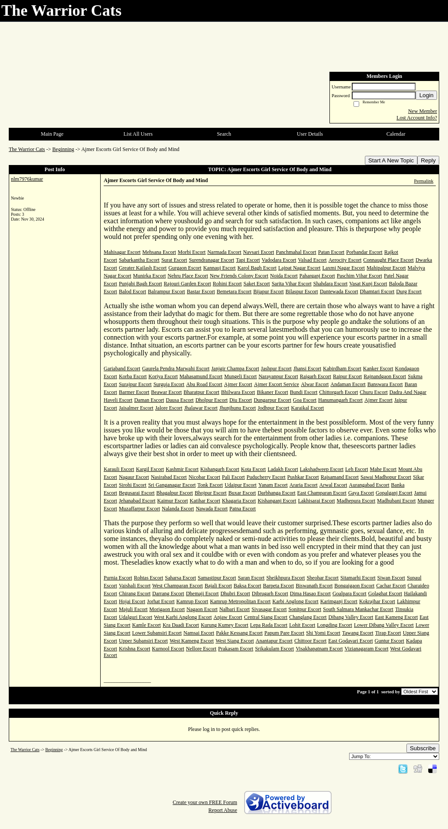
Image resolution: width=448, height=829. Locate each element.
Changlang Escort (308, 617)
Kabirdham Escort (342, 368)
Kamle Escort (146, 625)
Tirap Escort (388, 633)
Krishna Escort (134, 649)
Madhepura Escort (356, 501)
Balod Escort (132, 291)
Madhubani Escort (396, 501)
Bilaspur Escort (302, 291)
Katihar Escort (205, 501)
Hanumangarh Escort (340, 400)
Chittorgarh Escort (338, 392)
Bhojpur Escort (211, 493)
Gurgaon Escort (184, 268)
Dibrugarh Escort (270, 593)
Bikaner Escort (272, 392)
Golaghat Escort (385, 593)
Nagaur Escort (134, 477)
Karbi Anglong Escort (295, 601)
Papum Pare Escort (284, 633)
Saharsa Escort (180, 578)
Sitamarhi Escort (357, 578)
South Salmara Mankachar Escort (358, 609)
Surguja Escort (169, 384)
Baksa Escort (247, 586)
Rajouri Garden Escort (187, 284)
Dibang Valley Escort (351, 617)
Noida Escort (284, 276)
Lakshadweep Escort (321, 469)
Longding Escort (334, 625)
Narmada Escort (224, 252)
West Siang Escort (235, 641)
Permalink (423, 180)
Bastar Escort (201, 291)
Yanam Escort (272, 485)
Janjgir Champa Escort (235, 368)
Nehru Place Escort (188, 276)
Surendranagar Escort (211, 260)
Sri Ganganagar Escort (172, 485)
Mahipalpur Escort (386, 268)
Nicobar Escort (204, 477)
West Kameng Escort (192, 641)
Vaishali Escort (134, 586)
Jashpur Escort (276, 368)
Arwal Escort (333, 485)
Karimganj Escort (338, 601)
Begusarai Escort (137, 493)
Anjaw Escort (228, 617)
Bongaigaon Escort (354, 586)
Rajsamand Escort (340, 477)
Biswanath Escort (314, 586)
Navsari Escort (258, 252)
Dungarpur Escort (272, 400)
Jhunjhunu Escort (237, 408)
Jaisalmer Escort (136, 408)
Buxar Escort (242, 493)
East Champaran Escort (321, 493)
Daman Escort (149, 400)
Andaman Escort (347, 384)
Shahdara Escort (330, 284)
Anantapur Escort (274, 641)
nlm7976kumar (27, 179)
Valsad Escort (312, 260)
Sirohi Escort (133, 485)
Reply (428, 160)
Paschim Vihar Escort (359, 276)
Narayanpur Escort (278, 376)
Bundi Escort (304, 392)
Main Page (52, 134)
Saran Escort (251, 578)
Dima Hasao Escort (310, 593)
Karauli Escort (119, 469)
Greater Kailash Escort (143, 268)
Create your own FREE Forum (205, 802)
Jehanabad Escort (137, 501)
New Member (422, 111)
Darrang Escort (168, 593)
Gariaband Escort (122, 368)
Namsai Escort (198, 633)
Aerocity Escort (345, 260)
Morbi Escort (192, 252)
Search (224, 134)
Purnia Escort (118, 578)
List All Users (138, 134)
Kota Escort (253, 469)
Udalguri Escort (135, 617)
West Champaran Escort (177, 586)
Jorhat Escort (161, 601)
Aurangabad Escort (369, 485)
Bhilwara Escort (238, 392)
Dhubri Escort (235, 593)
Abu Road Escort (204, 384)
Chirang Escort (134, 593)
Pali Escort (233, 477)
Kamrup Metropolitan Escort (240, 601)
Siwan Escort (391, 578)
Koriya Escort (163, 376)
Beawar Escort (166, 392)
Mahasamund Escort (200, 376)
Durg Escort (409, 291)
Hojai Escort (132, 601)
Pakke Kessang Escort (239, 633)
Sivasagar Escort (269, 609)
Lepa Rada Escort (268, 625)
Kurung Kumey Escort (224, 625)
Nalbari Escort (234, 609)
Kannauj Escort (219, 268)
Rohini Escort (227, 284)
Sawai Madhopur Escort (385, 477)
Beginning (63, 149)
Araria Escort (304, 485)
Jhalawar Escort (200, 408)
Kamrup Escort (192, 601)
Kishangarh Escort (219, 469)
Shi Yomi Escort (323, 633)
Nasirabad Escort (169, 477)
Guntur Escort (389, 641)
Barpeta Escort (278, 586)
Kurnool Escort (168, 649)
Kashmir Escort (182, 469)
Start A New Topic (391, 160)
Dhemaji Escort (202, 593)
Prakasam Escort (235, 649)
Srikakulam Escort (274, 649)
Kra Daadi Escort (181, 625)
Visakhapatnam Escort (319, 649)
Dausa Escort (180, 400)
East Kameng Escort (396, 617)
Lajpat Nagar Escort (299, 268)
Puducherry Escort (266, 477)
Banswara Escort (385, 384)
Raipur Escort (347, 376)
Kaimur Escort (172, 501)
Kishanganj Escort (277, 501)
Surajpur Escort (135, 384)
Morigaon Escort (167, 609)
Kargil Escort (150, 469)
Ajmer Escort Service (276, 384)
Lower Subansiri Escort (157, 633)
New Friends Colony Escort (239, 276)
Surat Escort (174, 260)
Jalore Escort (168, 408)
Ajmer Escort (238, 384)
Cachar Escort (391, 586)
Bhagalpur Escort (174, 493)
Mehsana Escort (159, 252)
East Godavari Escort (350, 641)
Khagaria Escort (239, 501)
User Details (310, 134)
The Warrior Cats (27, 149)
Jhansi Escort (308, 368)
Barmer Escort (134, 392)
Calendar (395, 134)
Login (426, 95)
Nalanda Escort (178, 509)
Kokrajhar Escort (377, 601)
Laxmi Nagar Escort (343, 268)
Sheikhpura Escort (285, 578)
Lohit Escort (302, 625)
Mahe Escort (383, 469)
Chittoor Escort (310, 641)
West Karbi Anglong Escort (183, 617)
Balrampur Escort (166, 291)
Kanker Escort (378, 368)
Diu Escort (240, 400)
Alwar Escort (315, 384)
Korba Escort (133, 376)
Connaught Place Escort (388, 260)
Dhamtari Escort (377, 291)
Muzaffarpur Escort (139, 509)
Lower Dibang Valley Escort (384, 625)
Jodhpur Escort (273, 408)
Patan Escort (331, 252)
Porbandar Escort (364, 252)
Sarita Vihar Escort (292, 284)
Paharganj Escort (317, 276)
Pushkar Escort (303, 477)
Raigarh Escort (315, 376)
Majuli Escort (133, 609)
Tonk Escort (210, 485)
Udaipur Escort (240, 485)
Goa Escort (305, 400)
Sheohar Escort (323, 578)
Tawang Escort (357, 633)
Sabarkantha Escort (139, 260)
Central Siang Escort (265, 617)
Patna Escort (242, 509)
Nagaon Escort (201, 609)
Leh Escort (356, 469)
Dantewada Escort (339, 291)
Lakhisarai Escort (316, 501)
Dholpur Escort (212, 400)
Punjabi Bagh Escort (140, 284)
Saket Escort (257, 284)
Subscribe (423, 748)
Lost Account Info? (416, 118)
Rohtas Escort (148, 578)
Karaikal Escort (307, 408)
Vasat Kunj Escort (368, 284)
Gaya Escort (361, 493)
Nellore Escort (201, 649)
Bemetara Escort (234, 291)
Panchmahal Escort (296, 252)
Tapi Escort (248, 260)
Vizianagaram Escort (366, 649)
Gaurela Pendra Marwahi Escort (176, 368)
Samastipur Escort (217, 578)
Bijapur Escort (268, 291)
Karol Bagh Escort (257, 268)
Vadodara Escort (279, 260)
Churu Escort (374, 392)
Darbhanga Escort (276, 493)
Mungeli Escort (240, 376)
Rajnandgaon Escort (385, 376)
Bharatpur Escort (202, 392)
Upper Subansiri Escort (143, 641)
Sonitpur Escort (304, 609)
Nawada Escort (212, 509)
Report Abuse (222, 810)
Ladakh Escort (283, 469)
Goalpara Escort (349, 593)
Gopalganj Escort (394, 493)
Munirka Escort (149, 276)
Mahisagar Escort (122, 252)
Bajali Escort (218, 586)
